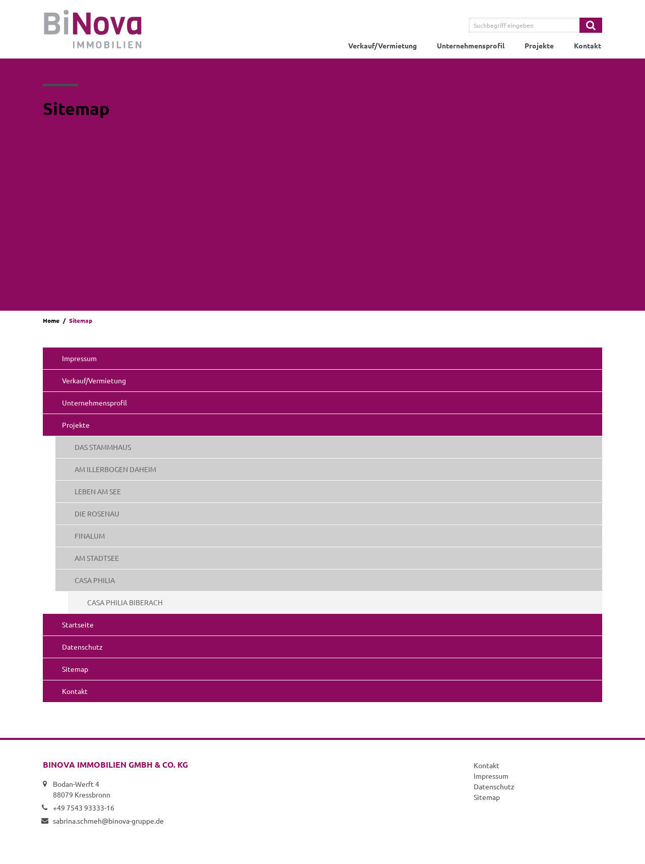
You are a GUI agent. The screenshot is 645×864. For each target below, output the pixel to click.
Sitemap (75, 668)
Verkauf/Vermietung (382, 45)
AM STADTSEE (97, 557)
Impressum (79, 358)
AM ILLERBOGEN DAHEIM (115, 469)
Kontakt (587, 45)
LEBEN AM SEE (98, 491)
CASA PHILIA (95, 580)
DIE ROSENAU (97, 513)
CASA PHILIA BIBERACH (125, 602)
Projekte (539, 45)
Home (51, 320)
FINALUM (90, 535)
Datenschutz (82, 646)
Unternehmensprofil (470, 45)
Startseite (78, 624)
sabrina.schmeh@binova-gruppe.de (108, 820)
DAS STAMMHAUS (103, 446)
